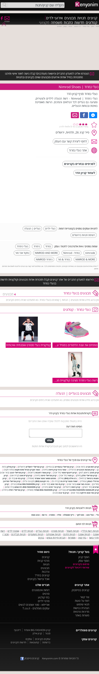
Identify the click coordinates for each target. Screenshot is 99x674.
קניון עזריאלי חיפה (48, 475)
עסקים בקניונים (42, 639)
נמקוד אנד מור (22, 253)
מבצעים (70, 18)
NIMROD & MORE (85, 259)
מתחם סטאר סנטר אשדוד (45, 478)
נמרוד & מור (64, 259)
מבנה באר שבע (83, 484)
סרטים (46, 593)
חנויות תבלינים (18, 534)
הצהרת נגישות (81, 608)
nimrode (90, 253)
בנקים (41, 537)
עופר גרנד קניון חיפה (57, 469)
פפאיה (52, 514)
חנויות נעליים (42, 531)
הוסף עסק (83, 560)
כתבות (68, 22)
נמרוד (48, 246)
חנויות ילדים (27, 531)
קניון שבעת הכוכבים (85, 469)
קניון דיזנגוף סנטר (69, 472)
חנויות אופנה (84, 534)
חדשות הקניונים (18, 642)
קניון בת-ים (20, 478)
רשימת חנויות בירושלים (83, 235)
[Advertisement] (74, 200)
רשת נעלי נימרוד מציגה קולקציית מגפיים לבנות (70, 380)
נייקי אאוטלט (68, 514)
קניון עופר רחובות (42, 472)
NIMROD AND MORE (46, 253)
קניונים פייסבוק (29, 658)
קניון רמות (75, 487)
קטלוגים (91, 22)
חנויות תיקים (69, 534)
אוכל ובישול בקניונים (38, 579)
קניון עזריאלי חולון (89, 475)
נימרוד (37, 246)
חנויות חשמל (72, 531)
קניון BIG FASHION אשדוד (45, 490)
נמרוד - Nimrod (71, 253)
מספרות (72, 537)
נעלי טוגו (90, 514)
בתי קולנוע (43, 597)
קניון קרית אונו (26, 475)
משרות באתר (82, 615)
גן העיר (70, 475)
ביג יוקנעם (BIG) (42, 481)
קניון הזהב (94, 472)
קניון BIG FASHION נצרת (28, 484)
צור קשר (84, 597)
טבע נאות (35, 514)
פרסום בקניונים (81, 564)
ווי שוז (44, 514)
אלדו (59, 514)
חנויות (81, 18)
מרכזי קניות (43, 560)
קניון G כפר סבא (57, 484)
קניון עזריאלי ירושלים (35, 466)
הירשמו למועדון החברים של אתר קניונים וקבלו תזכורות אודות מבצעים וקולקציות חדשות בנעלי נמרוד (49, 281)
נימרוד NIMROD (44, 259)
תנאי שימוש (83, 604)
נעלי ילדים (50, 228)
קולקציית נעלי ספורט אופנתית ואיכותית (28, 345)
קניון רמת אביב (92, 466)
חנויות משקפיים (35, 534)
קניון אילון (11, 466)
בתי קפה (82, 537)
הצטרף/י (7, 20)
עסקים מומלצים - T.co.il (36, 608)
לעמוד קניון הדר (85, 173)
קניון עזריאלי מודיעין (11, 481)
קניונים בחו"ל (42, 575)
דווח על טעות (82, 600)
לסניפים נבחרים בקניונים (79, 164)
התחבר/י (3, 26)
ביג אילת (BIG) (70, 478)
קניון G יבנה (63, 492)
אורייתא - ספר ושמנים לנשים (34, 604)
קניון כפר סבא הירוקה (89, 492)
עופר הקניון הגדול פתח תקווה (27, 469)
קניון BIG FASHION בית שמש (27, 487)
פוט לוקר (80, 514)
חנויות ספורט (57, 531)
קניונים (92, 18)
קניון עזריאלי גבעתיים (64, 466)
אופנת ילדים (13, 531)
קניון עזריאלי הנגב (17, 472)
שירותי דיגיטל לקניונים (77, 567)
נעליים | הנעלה (32, 228)
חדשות (79, 22)
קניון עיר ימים (55, 487)
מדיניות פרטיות (81, 611)
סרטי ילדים (43, 601)
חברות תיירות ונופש (56, 537)
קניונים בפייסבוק (80, 590)
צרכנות (45, 571)
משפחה (56, 22)
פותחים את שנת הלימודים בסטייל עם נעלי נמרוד (69, 345)
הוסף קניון (83, 557)
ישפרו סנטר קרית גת (69, 481)
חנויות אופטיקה (53, 534)
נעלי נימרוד (22, 246)
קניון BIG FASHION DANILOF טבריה (82, 490)
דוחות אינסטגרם (40, 590)
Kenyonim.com (50, 658)
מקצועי (44, 22)
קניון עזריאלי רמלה (17, 490)
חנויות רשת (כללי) (90, 531)
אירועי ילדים (54, 18)
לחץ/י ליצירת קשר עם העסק (70, 141)
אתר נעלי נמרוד (78, 150)
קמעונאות (34, 642)
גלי (97, 514)
